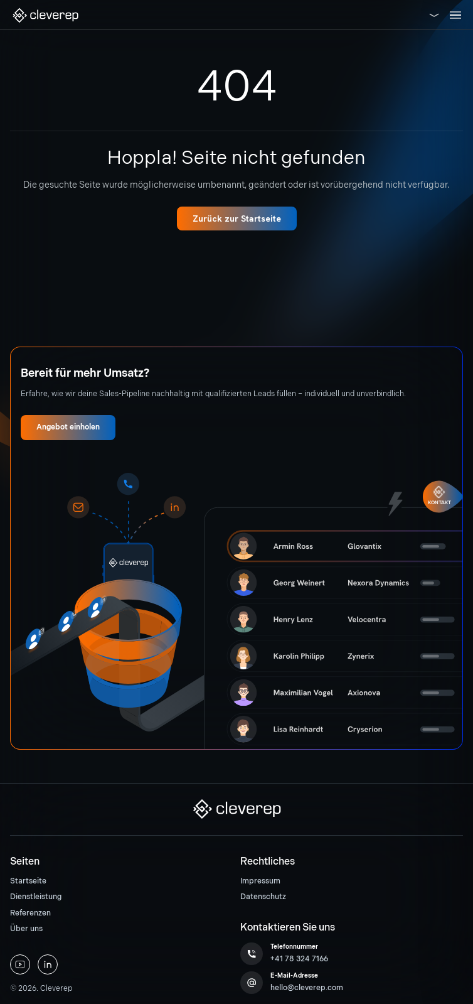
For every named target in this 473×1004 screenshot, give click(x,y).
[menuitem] (121, 882)
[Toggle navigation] (455, 15)
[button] (45, 15)
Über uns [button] (26, 929)
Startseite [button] (28, 881)
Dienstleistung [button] (35, 897)
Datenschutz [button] (263, 897)
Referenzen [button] (30, 913)
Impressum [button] (260, 881)
